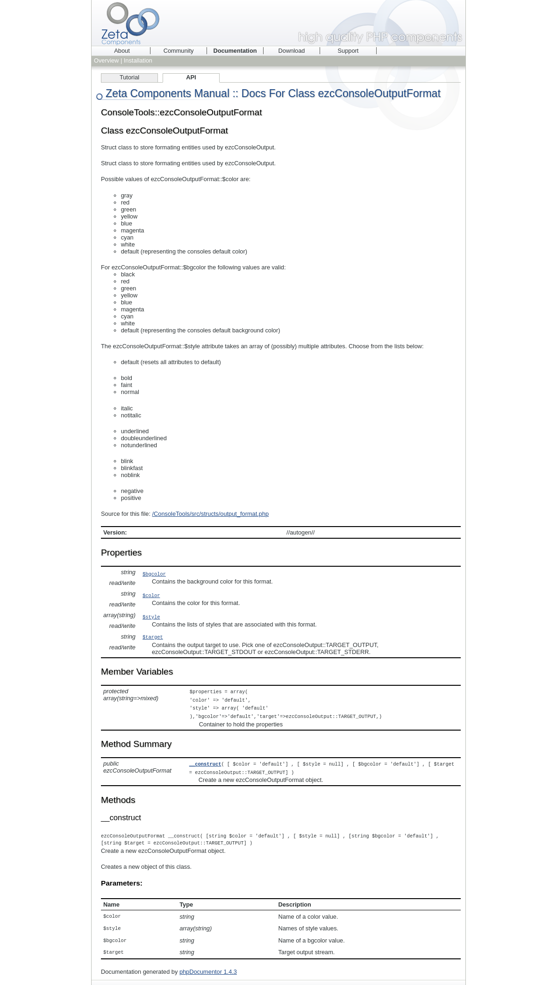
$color (151, 595)
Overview (106, 60)
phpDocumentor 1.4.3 (208, 966)
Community (179, 50)
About (121, 50)
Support (348, 50)
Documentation (235, 50)
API (191, 77)
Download (291, 50)
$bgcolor (154, 573)
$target (153, 636)
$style (151, 616)
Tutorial (129, 77)
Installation (138, 60)
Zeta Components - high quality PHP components (278, 23)
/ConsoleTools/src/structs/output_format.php (210, 513)
